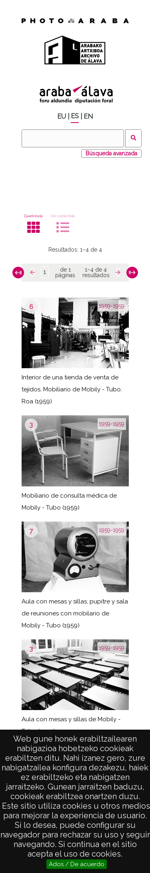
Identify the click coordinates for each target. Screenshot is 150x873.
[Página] (45, 272)
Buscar (133, 138)
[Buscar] (73, 138)
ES (75, 116)
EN (88, 116)
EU (61, 116)
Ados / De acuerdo (76, 864)
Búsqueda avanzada (111, 153)
